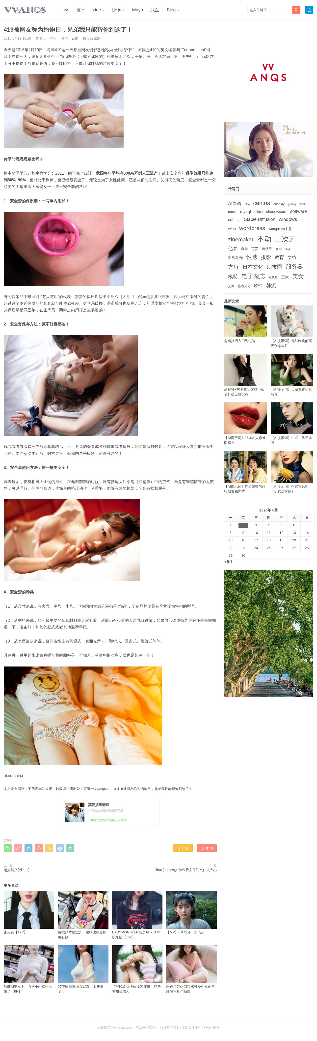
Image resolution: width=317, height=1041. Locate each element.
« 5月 (228, 562)
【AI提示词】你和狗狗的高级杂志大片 (292, 326)
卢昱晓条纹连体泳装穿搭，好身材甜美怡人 (137, 969)
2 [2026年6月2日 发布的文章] (243, 525)
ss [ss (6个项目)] (238, 219)
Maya (137, 9)
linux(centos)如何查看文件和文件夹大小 (186, 870)
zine (97, 9)
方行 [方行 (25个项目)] (233, 267)
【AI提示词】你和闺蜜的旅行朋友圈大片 (245, 472)
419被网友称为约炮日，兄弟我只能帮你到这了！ (154, 789)
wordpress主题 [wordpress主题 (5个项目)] (280, 229)
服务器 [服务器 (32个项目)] (294, 266)
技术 (80, 9)
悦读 (116, 9)
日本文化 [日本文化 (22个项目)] (252, 267)
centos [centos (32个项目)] (261, 203)
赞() (207, 848)
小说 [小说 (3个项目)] (288, 249)
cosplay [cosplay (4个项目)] (279, 204)
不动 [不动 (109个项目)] (264, 239)
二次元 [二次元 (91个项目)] (285, 239)
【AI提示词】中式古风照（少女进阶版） (292, 472)
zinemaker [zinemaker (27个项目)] (241, 239)
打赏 (183, 848)
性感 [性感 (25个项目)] (251, 257)
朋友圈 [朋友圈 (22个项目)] (274, 267)
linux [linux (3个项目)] (302, 204)
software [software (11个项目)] (298, 211)
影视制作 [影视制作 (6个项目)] (235, 257)
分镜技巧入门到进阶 (245, 324)
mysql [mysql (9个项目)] (245, 211)
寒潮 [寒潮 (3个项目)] (279, 249)
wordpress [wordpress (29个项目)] (252, 228)
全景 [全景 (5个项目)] (244, 249)
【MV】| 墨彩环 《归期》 (191, 912)
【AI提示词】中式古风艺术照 (292, 423)
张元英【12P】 (29, 912)
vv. (66, 9)
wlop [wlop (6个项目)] (232, 229)
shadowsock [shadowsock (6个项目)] (276, 211)
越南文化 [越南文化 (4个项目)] (244, 286)
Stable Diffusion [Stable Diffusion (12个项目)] (259, 219)
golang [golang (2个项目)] (292, 204)
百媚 (75, 38)
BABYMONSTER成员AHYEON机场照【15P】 (137, 915)
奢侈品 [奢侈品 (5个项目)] (267, 249)
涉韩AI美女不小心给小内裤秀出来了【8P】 (29, 969)
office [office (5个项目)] (258, 212)
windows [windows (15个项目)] (288, 219)
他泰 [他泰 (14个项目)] (233, 248)
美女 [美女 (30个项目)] (298, 276)
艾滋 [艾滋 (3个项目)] (231, 286)
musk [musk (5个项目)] (232, 212)
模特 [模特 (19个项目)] (233, 276)
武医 (154, 9)
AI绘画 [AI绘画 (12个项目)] (234, 203)
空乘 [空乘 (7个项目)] (285, 277)
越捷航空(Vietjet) (16, 870)
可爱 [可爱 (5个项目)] (254, 249)
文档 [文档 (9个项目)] (292, 257)
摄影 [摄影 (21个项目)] (266, 257)
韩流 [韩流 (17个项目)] (271, 285)
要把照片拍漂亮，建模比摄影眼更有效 (83, 915)
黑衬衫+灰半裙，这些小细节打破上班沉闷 (245, 375)
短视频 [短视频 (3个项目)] (273, 277)
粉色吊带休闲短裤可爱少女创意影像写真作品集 (191, 969)
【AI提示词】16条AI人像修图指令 (245, 423)
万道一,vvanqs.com (98, 789)
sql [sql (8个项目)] (230, 219)
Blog (171, 9)
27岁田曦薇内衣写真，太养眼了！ (83, 969)
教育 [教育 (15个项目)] (279, 257)
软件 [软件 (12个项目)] (258, 285)
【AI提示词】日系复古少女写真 (292, 375)
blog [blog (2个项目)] (247, 204)
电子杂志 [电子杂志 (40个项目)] (253, 276)
